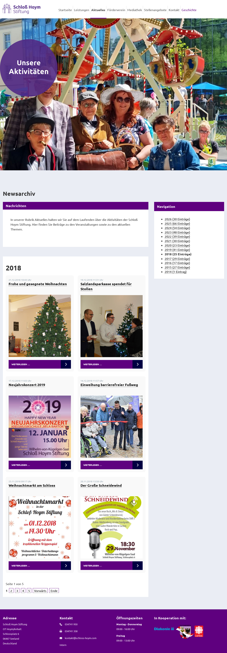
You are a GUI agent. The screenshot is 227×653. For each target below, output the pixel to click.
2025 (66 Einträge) (177, 223)
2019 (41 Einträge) (177, 249)
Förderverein (116, 10)
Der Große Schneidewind (101, 485)
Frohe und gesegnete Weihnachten (38, 284)
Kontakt (174, 10)
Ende (54, 591)
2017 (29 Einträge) (177, 258)
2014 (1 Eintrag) (176, 271)
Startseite (65, 10)
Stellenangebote (155, 10)
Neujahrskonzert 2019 (27, 384)
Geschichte (189, 10)
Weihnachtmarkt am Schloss (32, 485)
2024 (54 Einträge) (177, 228)
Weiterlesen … (21, 364)
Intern (63, 644)
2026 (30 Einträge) (177, 219)
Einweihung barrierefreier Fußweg (109, 384)
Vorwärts (40, 591)
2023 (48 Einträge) (177, 232)
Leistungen (81, 10)
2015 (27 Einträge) (177, 267)
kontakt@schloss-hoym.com (80, 638)
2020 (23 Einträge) (177, 245)
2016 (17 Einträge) (177, 263)
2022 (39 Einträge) (177, 236)
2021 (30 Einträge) (177, 241)
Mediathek (134, 10)
